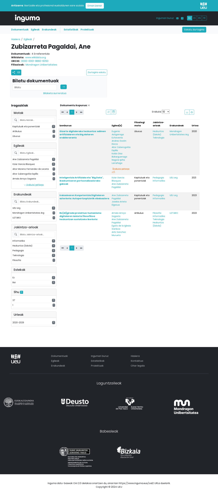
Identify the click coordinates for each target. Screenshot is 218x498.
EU (189, 18)
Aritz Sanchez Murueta (119, 234)
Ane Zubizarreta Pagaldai (120, 185)
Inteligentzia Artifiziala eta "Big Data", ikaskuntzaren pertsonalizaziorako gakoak (81, 180)
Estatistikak (71, 29)
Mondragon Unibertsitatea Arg (179, 133)
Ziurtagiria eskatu (97, 72)
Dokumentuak (20, 29)
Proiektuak (87, 29)
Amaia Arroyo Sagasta (119, 214)
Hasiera (15, 39)
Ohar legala (138, 365)
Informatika (159, 180)
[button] (18, 72)
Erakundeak (49, 29)
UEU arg (174, 177)
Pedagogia (158, 177)
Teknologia (158, 137)
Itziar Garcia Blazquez (118, 179)
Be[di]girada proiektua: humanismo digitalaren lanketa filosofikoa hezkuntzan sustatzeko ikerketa (80, 216)
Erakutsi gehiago (34, 185)
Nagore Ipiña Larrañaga (118, 161)
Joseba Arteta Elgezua (119, 203)
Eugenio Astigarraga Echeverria (118, 134)
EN (199, 18)
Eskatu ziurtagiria (194, 29)
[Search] (34, 87)
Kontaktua (137, 361)
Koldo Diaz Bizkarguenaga (119, 155)
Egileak (35, 29)
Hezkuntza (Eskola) (158, 133)
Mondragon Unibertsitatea (41, 64)
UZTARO (174, 213)
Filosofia (157, 213)
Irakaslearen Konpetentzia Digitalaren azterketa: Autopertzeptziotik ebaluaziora (84, 197)
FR (204, 18)
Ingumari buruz (165, 18)
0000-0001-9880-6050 (34, 61)
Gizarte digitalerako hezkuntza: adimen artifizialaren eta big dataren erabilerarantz (82, 134)
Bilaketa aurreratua (54, 93)
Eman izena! (95, 5)
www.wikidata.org (35, 57)
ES (194, 18)
